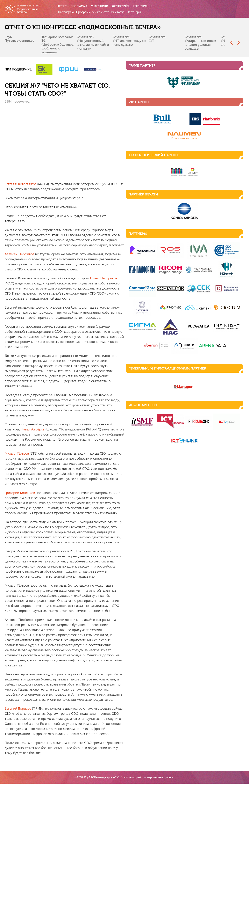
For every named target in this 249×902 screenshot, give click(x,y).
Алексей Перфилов (22, 236)
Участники (103, 6)
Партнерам (69, 12)
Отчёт (66, 6)
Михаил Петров (20, 375)
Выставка (121, 12)
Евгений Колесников (23, 176)
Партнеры (137, 12)
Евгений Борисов (21, 559)
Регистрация (145, 6)
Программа (82, 6)
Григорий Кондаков (23, 404)
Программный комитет (96, 12)
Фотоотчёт (124, 6)
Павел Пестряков (106, 255)
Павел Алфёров (144, 355)
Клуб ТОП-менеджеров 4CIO (101, 895)
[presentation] (228, 43)
